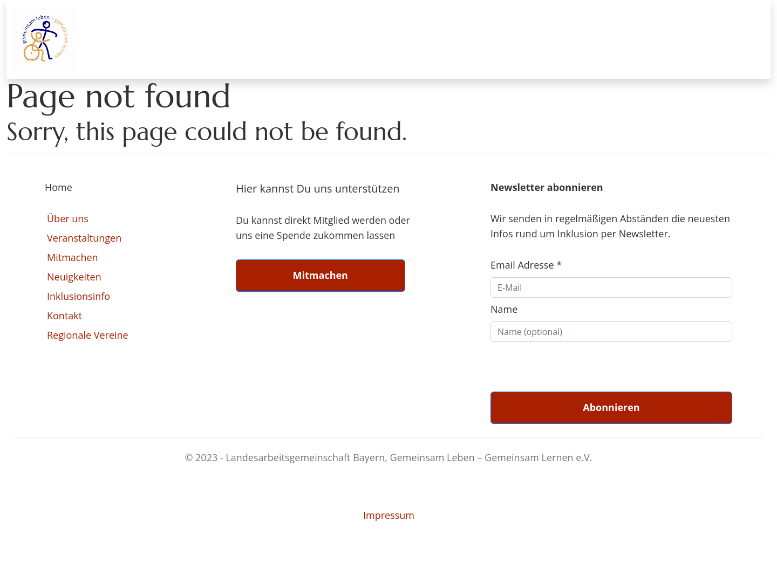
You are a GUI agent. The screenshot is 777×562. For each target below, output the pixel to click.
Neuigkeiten (74, 276)
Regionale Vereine (87, 334)
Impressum (388, 515)
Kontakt (64, 315)
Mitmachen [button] (320, 275)
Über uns (67, 218)
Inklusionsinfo (78, 296)
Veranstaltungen (84, 237)
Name (503, 309)
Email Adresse (526, 264)
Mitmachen (72, 257)
